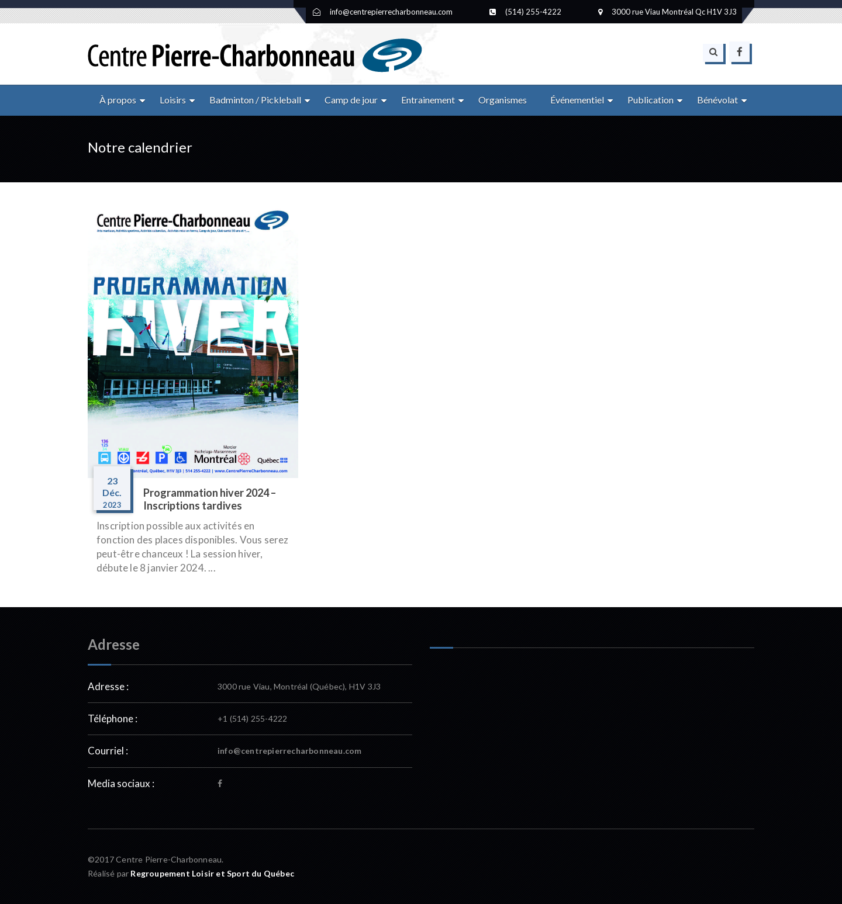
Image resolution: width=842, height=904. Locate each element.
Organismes (502, 99)
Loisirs (173, 99)
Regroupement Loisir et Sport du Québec (212, 873)
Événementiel (577, 99)
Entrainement (428, 99)
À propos (117, 99)
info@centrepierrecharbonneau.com (289, 751)
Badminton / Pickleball (255, 99)
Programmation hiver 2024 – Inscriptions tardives (209, 499)
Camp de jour (351, 99)
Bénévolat (717, 99)
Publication (650, 99)
